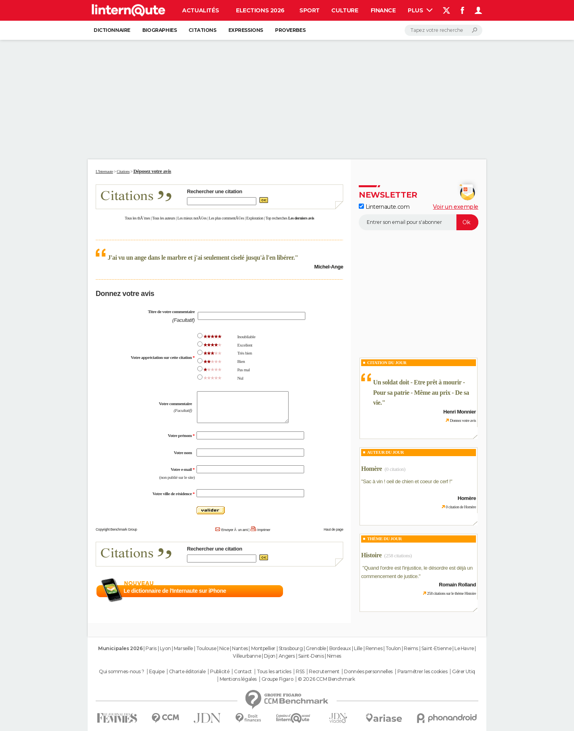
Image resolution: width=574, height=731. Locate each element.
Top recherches (276, 218)
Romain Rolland (457, 585)
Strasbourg (291, 648)
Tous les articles (274, 671)
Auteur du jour (385, 452)
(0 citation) (395, 469)
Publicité (219, 671)
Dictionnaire (112, 30)
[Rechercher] (443, 30)
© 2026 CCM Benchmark (326, 679)
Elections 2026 (260, 10)
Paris (151, 648)
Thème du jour (384, 538)
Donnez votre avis (463, 420)
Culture (344, 10)
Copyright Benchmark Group (116, 529)
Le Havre (464, 648)
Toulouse (206, 648)
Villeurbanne (247, 656)
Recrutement (324, 671)
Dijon (269, 656)
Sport (309, 10)
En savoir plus (326, 591)
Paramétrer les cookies (422, 671)
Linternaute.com (384, 206)
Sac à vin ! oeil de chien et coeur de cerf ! (406, 481)
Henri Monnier (459, 412)
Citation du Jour (387, 362)
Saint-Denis (311, 656)
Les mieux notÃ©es (191, 218)
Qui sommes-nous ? (121, 671)
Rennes (374, 648)
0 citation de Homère (461, 507)
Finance (383, 10)
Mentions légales (238, 679)
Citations (202, 30)
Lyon (165, 648)
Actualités (200, 10)
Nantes (240, 648)
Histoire (371, 555)
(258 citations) (398, 556)
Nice (224, 648)
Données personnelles (368, 671)
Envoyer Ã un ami (234, 530)
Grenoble (316, 648)
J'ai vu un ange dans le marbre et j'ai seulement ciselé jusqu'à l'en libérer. (201, 257)
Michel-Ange (328, 267)
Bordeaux (340, 648)
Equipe (156, 671)
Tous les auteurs (163, 218)
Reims (411, 648)
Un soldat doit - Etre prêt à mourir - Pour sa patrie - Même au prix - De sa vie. (421, 392)
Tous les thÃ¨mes (137, 218)
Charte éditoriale (187, 671)
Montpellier (263, 648)
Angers (287, 656)
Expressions (245, 30)
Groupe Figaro (277, 679)
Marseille (183, 648)
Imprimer (264, 530)
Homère (371, 468)
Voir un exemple (455, 206)
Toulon (393, 648)
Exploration (254, 218)
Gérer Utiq (463, 671)
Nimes (334, 656)
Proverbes (290, 30)
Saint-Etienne (436, 648)
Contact (243, 671)
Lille (358, 648)
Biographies (159, 30)
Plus (420, 10)
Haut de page (333, 529)
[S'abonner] (418, 222)
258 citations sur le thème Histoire (451, 593)
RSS (300, 671)
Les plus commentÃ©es (226, 218)
